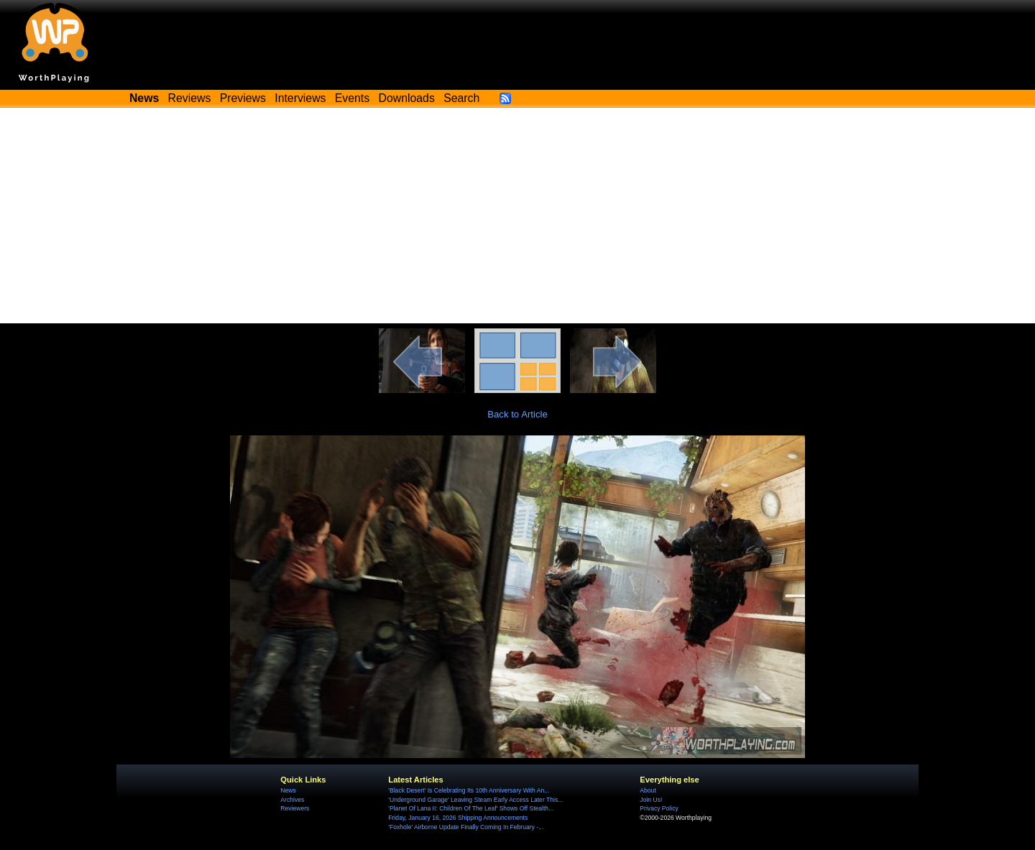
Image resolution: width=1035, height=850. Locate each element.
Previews (243, 98)
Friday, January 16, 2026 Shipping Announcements (458, 817)
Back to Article (517, 414)
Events (352, 98)
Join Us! (651, 799)
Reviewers (294, 808)
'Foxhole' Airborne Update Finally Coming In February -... (465, 827)
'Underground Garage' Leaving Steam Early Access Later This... (475, 799)
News (287, 790)
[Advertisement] (517, 215)
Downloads (407, 98)
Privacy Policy (659, 808)
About (648, 790)
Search (461, 98)
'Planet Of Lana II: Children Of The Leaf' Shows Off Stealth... (470, 808)
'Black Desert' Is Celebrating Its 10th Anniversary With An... (468, 790)
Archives (292, 799)
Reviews (189, 98)
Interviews (300, 98)
